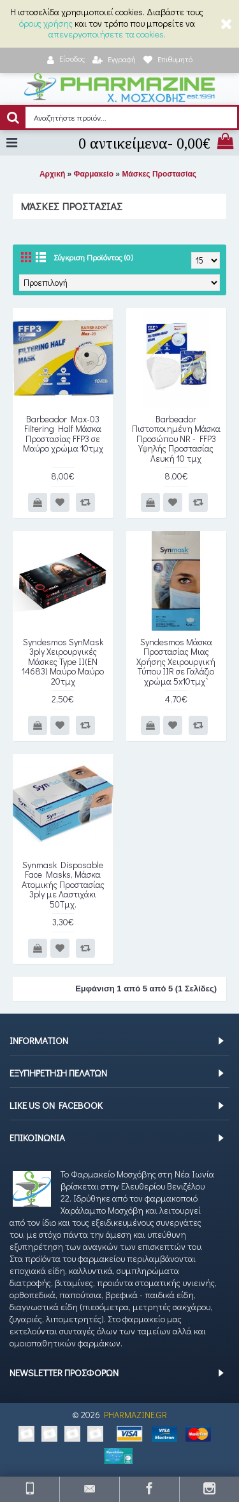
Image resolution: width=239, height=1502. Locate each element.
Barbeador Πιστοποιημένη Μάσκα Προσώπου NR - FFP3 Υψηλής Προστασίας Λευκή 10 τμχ (176, 438)
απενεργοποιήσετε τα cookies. (107, 34)
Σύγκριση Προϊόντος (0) (93, 256)
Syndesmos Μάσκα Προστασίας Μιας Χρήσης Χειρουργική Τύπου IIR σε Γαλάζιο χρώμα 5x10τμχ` (175, 661)
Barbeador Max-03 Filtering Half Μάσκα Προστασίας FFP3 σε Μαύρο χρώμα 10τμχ (63, 433)
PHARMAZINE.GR (135, 1415)
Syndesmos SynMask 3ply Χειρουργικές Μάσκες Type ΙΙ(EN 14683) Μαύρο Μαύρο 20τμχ (63, 661)
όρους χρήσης (46, 23)
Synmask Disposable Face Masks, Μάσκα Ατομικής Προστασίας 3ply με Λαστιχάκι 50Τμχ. (63, 884)
